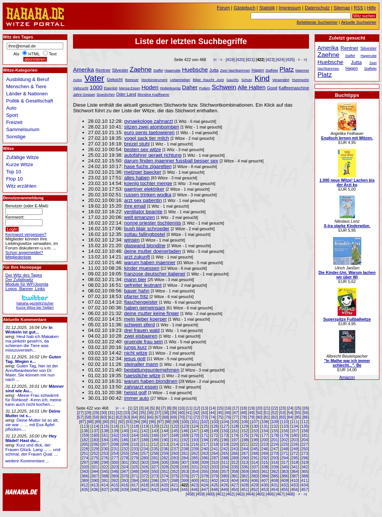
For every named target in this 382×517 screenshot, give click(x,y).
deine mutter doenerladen (152, 251)
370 (125, 476)
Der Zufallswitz (19, 279)
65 (142, 417)
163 (125, 435)
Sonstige (16, 136)
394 (134, 480)
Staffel (158, 70)
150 (224, 430)
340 (284, 467)
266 (234, 453)
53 (282, 412)
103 (215, 421)
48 (243, 412)
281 (154, 458)
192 (184, 439)
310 (215, 462)
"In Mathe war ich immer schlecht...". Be (347, 362)
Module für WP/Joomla (26, 284)
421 (250, 59)
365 (304, 471)
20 (259, 408)
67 (158, 417)
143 (154, 430)
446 (194, 489)
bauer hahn (136, 291)
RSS (358, 8)
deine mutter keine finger (151, 313)
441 (145, 489)
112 (304, 421)
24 (290, 408)
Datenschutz (317, 8)
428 (244, 485)
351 (164, 471)
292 (264, 458)
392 (114, 480)
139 (114, 430)
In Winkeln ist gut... (28, 329)
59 (96, 417)
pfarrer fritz (136, 296)
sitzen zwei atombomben (151, 127)
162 (114, 435)
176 (254, 435)
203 (294, 439)
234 (145, 449)
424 (280, 59)
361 (264, 471)
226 (294, 444)
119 (145, 426)
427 (234, 485)
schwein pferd (139, 324)
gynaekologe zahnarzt (148, 121)
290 (244, 458)
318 (294, 462)
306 (174, 462)
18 (243, 408)
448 (215, 489)
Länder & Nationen (27, 93)
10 (181, 408)
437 (105, 489)
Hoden (150, 87)
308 (194, 462)
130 (254, 426)
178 (274, 435)
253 (105, 453)
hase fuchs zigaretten (148, 166)
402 (215, 480)
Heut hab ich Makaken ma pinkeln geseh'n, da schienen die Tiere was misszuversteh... (32, 343)
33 (127, 412)
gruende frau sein (143, 341)
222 (254, 444)
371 (134, 476)
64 (134, 417)
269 (264, 453)
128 (234, 426)
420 (240, 59)
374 (164, 476)
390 (94, 480)
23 (282, 408)
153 (254, 430)
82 (274, 417)
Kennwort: (14, 217)
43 (204, 412)
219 (224, 444)
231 (114, 449)
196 (224, 439)
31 (111, 412)
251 (84, 453)
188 (145, 439)
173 (224, 435)
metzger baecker (142, 172)
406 (254, 480)
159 (84, 435)
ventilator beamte (143, 211)
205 (84, 444)
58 (88, 417)
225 (284, 444)
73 (204, 417)
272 (294, 453)
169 (184, 435)
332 (204, 467)
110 (284, 421)
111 (294, 421)
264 (215, 453)
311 (224, 462)
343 (84, 471)
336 (244, 467)
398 (174, 480)
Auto (11, 108)
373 (154, 476)
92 (121, 421)
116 (114, 426)
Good (272, 88)
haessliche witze (142, 375)
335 (234, 467)
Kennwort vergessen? (25, 234)
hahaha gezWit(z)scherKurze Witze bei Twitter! (35, 303)
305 (164, 462)
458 (190, 494)
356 (215, 471)
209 (125, 444)
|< (215, 59)
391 (105, 480)
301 (125, 462)
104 (224, 421)
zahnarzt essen (141, 387)
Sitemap (341, 8)
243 (234, 449)
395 (145, 480)
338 (264, 467)
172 (215, 435)
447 (204, 489)
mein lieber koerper (145, 319)
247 (274, 449)
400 (194, 480)
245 (254, 449)
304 (154, 462)
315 (264, 462)
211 (145, 444)
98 (168, 421)
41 (189, 412)
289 (234, 458)
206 (94, 444)
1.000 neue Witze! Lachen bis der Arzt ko (347, 182)
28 (88, 412)
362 (274, 471)
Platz (286, 69)
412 (84, 485)
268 (254, 453)
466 (270, 494)
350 (154, 471)
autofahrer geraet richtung (153, 155)
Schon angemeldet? (24, 252)
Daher (190, 87)
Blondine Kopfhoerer (154, 94)
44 (212, 412)
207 (105, 444)
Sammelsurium (22, 129)
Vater (94, 78)
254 (114, 453)
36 (150, 412)
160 (94, 435)
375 (174, 476)
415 (114, 485)
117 (125, 426)
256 (134, 453)
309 (204, 462)
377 (194, 476)
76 (228, 417)
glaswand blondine (145, 245)
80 (259, 417)
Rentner (103, 70)
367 (94, 476)
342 (304, 467)
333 (215, 467)
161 (105, 435)
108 (264, 421)
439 (125, 489)
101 (194, 421)
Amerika (83, 69)
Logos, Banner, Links (25, 288)
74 (212, 417)
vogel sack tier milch (146, 138)
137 (94, 430)
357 (224, 471)
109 (274, 421)
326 (145, 467)
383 (254, 476)
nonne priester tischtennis (152, 223)
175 (244, 435)
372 (145, 476)
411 (304, 480)
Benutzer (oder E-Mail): (27, 205)
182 (84, 439)
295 (294, 458)
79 (251, 417)
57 (80, 417)
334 (224, 467)
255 (125, 453)
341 (294, 467)
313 (244, 462)
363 (284, 471)
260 (174, 453)
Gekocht (115, 79)
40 (181, 412)
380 (224, 476)
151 (234, 430)
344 (94, 471)
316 (274, 462)
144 (164, 430)
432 (284, 485)
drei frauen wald (142, 330)
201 (274, 439)
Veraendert (280, 80)
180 (294, 435)
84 (290, 417)
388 (304, 476)
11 (189, 408)
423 (270, 59)
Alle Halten (252, 87)
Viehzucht (80, 88)
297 (84, 462)
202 (284, 439)
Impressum (290, 8)
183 (94, 439)
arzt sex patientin (143, 200)
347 (125, 471)
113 (84, 426)
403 (224, 480)
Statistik (267, 8)
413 (94, 485)
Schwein (224, 87)
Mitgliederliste (18, 257)
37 (158, 412)
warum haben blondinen (151, 381)
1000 (96, 87)
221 (244, 444)
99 (175, 421)
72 (197, 417)
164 (134, 435)
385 (274, 476)
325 (134, 467)
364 (294, 471)
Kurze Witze (19, 164)
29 (96, 412)
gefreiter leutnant (143, 285)
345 (105, 471)
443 (164, 489)
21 (267, 408)
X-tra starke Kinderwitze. (347, 225)
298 (94, 462)
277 (114, 458)
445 (184, 489)
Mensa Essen (129, 88)
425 (290, 59)
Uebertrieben (180, 80)
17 (235, 408)
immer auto (136, 398)
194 (204, 439)
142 (145, 430)
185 (114, 439)
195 (215, 439)
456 (294, 489)
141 (134, 430)
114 (94, 426)
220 (234, 444)
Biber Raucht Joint (208, 80)
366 (84, 476)
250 (304, 449)
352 (174, 471)
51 (267, 412)
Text (53, 54)
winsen (132, 240)
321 (94, 467)
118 (134, 426)
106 (244, 421)
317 (284, 462)
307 (184, 462)
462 (230, 494)
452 (254, 489)
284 (184, 458)
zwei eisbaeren (141, 336)
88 (90, 421)
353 (184, 471)
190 (164, 439)
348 (134, 471)
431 (274, 485)
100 (184, 421)
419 (230, 59)
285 (194, 458)
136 (84, 430)
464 (250, 494)
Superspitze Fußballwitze (347, 319)
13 (204, 408)
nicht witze (136, 353)
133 (284, 426)
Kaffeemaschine (294, 88)
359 (244, 471)
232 (125, 449)
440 (134, 489)
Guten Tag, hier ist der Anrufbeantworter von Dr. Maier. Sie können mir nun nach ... (31, 373)
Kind (262, 78)
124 (194, 426)
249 (294, 449)
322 (105, 467)
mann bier (135, 279)
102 (204, 421)
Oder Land (126, 94)
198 (244, 439)
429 (254, 485)
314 (254, 462)
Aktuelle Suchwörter (358, 22)
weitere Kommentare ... (27, 461)
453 (264, 489)
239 (194, 449)
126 (215, 426)
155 (274, 430)
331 (194, 467)
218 (215, 444)
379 (215, 476)
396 (154, 480)
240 (204, 449)
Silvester (120, 70)
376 (184, 476)
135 (304, 426)
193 (194, 439)
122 (174, 426)
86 (305, 417)
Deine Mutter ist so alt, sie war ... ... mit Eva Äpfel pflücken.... (32, 424)
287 (215, 458)
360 (254, 471)
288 (224, 458)
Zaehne (141, 69)
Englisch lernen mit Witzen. (347, 138)
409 (284, 480)
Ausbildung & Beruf (27, 79)
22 (274, 408)
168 (174, 435)
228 (84, 449)
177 (264, 435)
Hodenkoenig (170, 88)
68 (166, 417)
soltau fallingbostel (144, 234)
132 (274, 426)
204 (304, 439)
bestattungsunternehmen (152, 370)
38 (166, 412)
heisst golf (135, 392)
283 (174, 458)
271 (284, 453)
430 (264, 485)
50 (259, 412)
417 (134, 485)
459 (200, 494)
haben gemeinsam (144, 308)
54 (290, 412)
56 (305, 412)
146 (184, 430)
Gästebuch (245, 8)
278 (125, 458)
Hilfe (371, 8)
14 (212, 408)
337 (254, 467)
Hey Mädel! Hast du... (30, 438)
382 (244, 476)
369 (114, 476)
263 (204, 453)
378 (204, 476)
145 (174, 430)
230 (105, 449)
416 (125, 485)
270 (274, 453)
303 (145, 462)
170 (194, 435)
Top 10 (13, 171)
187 (134, 439)
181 (304, 435)
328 (164, 467)
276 (105, 458)
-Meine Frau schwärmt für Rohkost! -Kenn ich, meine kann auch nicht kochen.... (33, 400)
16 (228, 408)
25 (298, 408)
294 (284, 458)
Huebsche (195, 69)
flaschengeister (141, 302)
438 (114, 489)
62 (119, 417)
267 (244, 453)
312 (234, 462)
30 (103, 412)
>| (305, 59)
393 (125, 480)
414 (105, 485)
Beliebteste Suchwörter (317, 22)
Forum (223, 8)
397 (164, 480)
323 (114, 467)
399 (184, 480)
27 (80, 412)
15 (220, 408)
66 (150, 417)
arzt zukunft (137, 257)
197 (234, 439)
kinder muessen (142, 268)
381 (234, 476)
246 (264, 449)
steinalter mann (141, 364)
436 (94, 489)
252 (94, 453)
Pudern (204, 88)
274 (84, 458)
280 (145, 458)
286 (204, 458)
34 (134, 412)
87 (82, 421)
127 (224, 426)
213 (164, 444)
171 (204, 435)
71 (189, 417)
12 (197, 408)
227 (304, 444)
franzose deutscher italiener (155, 274)
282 (164, 458)
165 (145, 435)
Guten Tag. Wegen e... (33, 359)
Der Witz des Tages (23, 275)
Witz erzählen (21, 186)
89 (98, 421)
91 (113, 421)
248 (284, 449)
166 (154, 435)
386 (284, 476)
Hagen (257, 70)
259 (164, 453)
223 (264, 444)
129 (244, 426)
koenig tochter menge (148, 183)
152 (244, 430)
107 (254, 421)
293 (274, 458)
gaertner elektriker (144, 189)
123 (184, 426)
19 (251, 408)
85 (298, 417)
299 (105, 462)
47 (235, 412)
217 (204, 444)
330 (184, 467)
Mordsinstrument (154, 80)
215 (184, 444)
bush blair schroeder (146, 228)
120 (154, 426)
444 (174, 489)
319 (304, 462)
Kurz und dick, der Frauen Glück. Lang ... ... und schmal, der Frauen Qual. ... (32, 449)
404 (234, 480)
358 (234, 471)
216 (194, 444)
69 (173, 417)
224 (274, 444)
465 (260, 494)
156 (284, 430)
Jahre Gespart (84, 94)
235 (154, 449)
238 (184, 449)
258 (154, 453)
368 (105, 476)
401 (204, 480)
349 (145, 471)
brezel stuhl (137, 144)
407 (264, 480)
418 (145, 485)
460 (210, 494)
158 (304, 430)
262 (194, 453)
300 (114, 462)
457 (304, 489)
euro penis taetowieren (149, 132)
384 (264, 476)
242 (224, 449)
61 (111, 417)
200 (264, 439)
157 (294, 430)
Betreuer (132, 80)
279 (134, 458)
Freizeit (14, 122)
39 (173, 412)
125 (204, 426)
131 (264, 426)
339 (274, 467)
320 (84, 467)
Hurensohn (300, 80)
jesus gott (135, 358)
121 (164, 426)
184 (105, 439)
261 (184, 453)
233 (134, 449)
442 (154, 489)
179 (284, 435)
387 (294, 476)
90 (105, 421)
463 (240, 494)
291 (254, 458)
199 (254, 439)
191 (174, 439)
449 (224, 489)
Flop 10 (14, 179)
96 (152, 421)
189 (154, 439)
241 (215, 449)
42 (197, 412)
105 (234, 421)
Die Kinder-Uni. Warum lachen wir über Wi (347, 274)
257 (145, 453)
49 (251, 412)
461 (220, 494)
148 (204, 430)
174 (234, 435)
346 (114, 471)
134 (294, 426)
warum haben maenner (149, 262)
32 (119, 412)
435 (84, 489)
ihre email (135, 206)
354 (194, 471)
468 (290, 494)
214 (174, 444)
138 (105, 430)
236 (164, 449)
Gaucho (233, 80)
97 (160, 421)
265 (224, 453)
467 (280, 494)
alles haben (137, 177)
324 (125, 467)
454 (274, 489)
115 (105, 426)
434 (304, 485)
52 (274, 412)
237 (174, 449)
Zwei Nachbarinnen (235, 70)
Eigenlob (110, 88)
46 (228, 412)
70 (181, 417)
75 (220, 417)
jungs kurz (135, 347)
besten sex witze (142, 149)
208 (114, 444)
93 (129, 421)
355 (204, 471)
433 (294, 485)
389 (84, 480)
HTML (34, 54)
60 (103, 417)
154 (264, 430)
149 (215, 430)
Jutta (213, 70)
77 (235, 417)
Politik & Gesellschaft (29, 101)
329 (174, 467)
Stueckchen (105, 94)
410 (294, 480)
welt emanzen (139, 217)
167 (164, 435)
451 (244, 489)
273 (304, 453)
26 (305, 408)
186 (125, 439)
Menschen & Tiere (26, 86)
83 (282, 417)
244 (244, 449)
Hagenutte (172, 70)
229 (94, 449)
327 (154, 467)
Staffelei (271, 70)
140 (125, 430)
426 (224, 485)
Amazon (347, 377)
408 (274, 480)
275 (94, 458)
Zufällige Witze (22, 157)
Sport (12, 115)
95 (145, 421)
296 (304, 458)
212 (154, 444)
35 (142, 412)
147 (194, 430)
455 (284, 489)
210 (134, 444)
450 (234, 489)
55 (298, 412)
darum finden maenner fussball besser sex (171, 161)
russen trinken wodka (147, 194)
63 (127, 417)
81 (267, 417)
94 (137, 421)
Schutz (246, 80)
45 (220, 412)
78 (243, 417)
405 (244, 480)
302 (134, 462)
